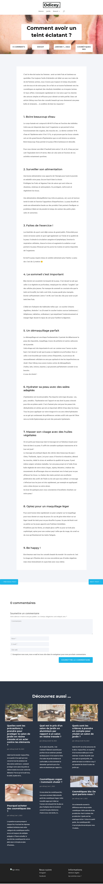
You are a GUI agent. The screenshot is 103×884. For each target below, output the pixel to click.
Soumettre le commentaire (75, 660)
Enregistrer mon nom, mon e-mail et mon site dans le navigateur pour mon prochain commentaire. (49, 654)
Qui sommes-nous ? (74, 876)
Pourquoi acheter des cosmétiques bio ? (19, 808)
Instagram (42, 873)
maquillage (54, 506)
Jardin (48, 11)
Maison (41, 11)
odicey (40, 47)
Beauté (55, 11)
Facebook (42, 876)
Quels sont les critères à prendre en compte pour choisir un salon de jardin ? (83, 731)
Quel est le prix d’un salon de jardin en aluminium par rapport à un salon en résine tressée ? (51, 731)
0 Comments (19, 47)
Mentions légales (73, 873)
